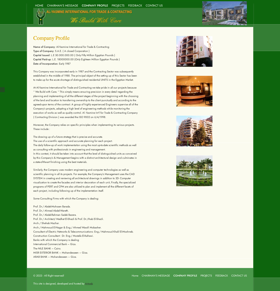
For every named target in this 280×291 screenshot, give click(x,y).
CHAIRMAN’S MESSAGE (62, 5)
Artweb (89, 283)
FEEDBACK (135, 5)
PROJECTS (118, 5)
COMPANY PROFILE (95, 5)
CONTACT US (154, 5)
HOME (39, 5)
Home (135, 275)
